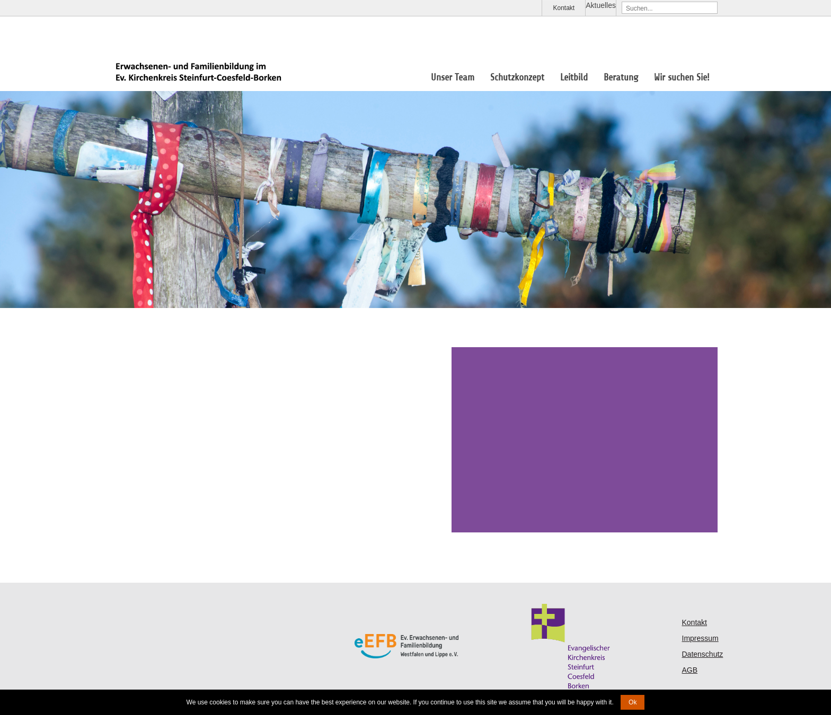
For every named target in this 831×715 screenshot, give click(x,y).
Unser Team (452, 77)
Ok (632, 702)
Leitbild (574, 77)
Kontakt (563, 8)
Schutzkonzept (517, 77)
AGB (690, 670)
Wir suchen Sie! (682, 77)
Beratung (621, 77)
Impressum (700, 638)
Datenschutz (702, 654)
